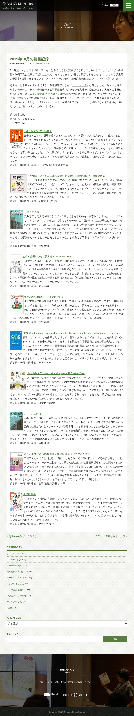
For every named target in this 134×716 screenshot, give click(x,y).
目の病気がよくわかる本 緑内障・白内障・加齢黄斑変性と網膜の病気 (66, 176)
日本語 (114, 5)
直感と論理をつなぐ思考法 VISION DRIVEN (46, 256)
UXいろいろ (12, 559)
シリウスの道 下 (33, 413)
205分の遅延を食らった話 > (111, 536)
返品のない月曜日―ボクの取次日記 (44, 297)
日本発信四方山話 (15, 571)
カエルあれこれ (14, 601)
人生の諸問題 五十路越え (44, 94)
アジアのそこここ (15, 583)
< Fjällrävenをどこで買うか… (23, 536)
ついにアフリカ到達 (16, 595)
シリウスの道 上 (33, 212)
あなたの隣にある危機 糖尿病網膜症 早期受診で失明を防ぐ (57, 454)
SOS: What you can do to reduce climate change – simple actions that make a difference (71, 333)
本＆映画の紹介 (42, 63)
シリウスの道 (79, 85)
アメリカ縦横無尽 (15, 589)
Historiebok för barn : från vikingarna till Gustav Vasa (56, 373)
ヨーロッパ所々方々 (16, 577)
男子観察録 (18, 98)
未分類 (10, 607)
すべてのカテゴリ (15, 553)
